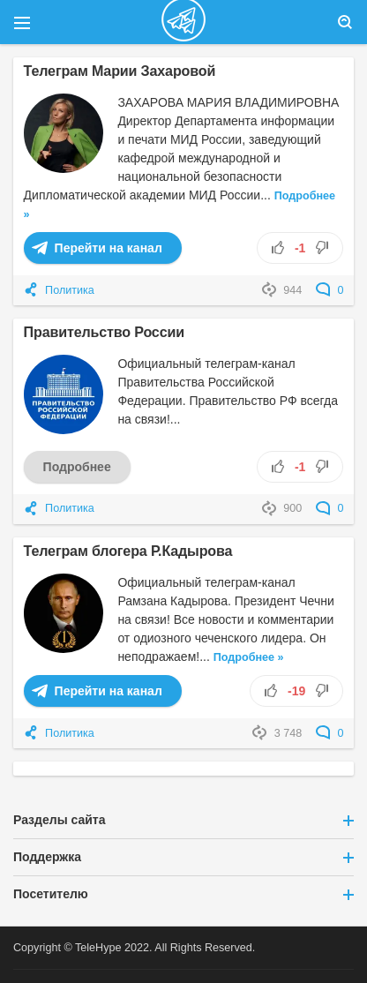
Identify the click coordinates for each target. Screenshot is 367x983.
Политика (69, 290)
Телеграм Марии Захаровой (120, 71)
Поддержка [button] (183, 857)
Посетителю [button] (183, 894)
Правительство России (104, 332)
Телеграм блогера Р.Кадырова (128, 551)
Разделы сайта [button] (183, 820)
